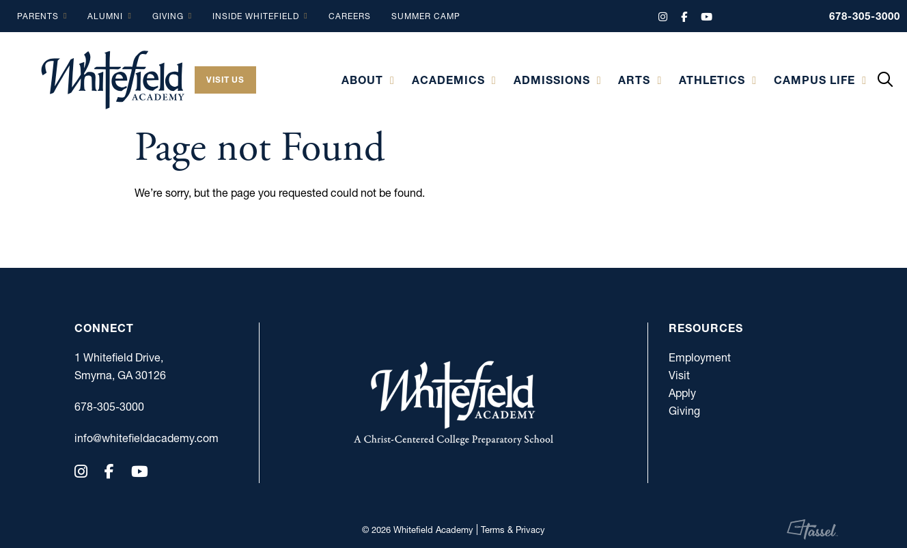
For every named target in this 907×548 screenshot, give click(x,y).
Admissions (552, 80)
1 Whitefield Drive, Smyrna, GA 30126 (120, 366)
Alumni (105, 16)
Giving (168, 16)
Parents (38, 16)
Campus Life (814, 80)
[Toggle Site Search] (885, 80)
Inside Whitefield (255, 16)
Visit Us (225, 79)
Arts (634, 80)
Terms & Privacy (513, 529)
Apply (682, 393)
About (362, 80)
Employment (700, 357)
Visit (679, 375)
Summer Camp (425, 16)
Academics (448, 80)
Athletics (712, 80)
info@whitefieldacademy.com (125, 438)
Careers (350, 16)
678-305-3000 (864, 16)
